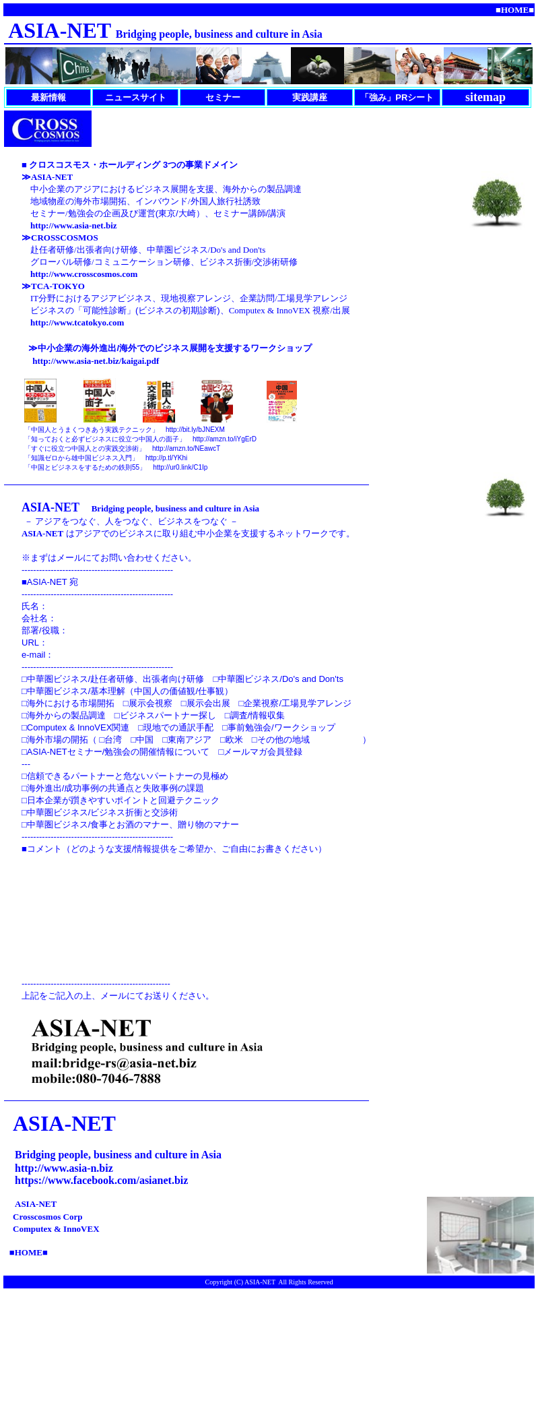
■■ (515, 10)
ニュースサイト (135, 97)
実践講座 (309, 97)
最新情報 (48, 97)
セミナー (222, 97)
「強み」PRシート (397, 97)
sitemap (485, 97)
